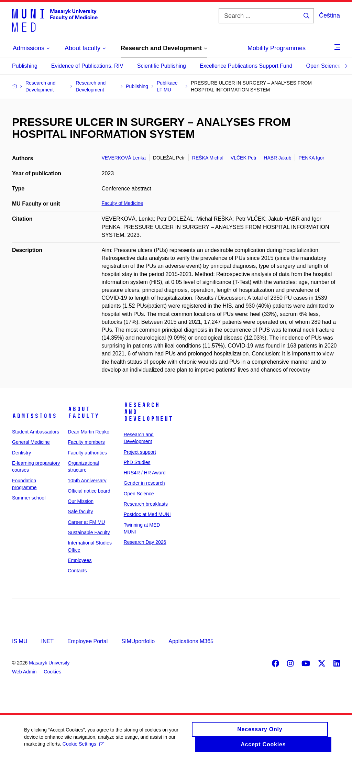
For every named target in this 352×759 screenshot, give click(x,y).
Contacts (77, 570)
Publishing (24, 66)
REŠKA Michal (207, 158)
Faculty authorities (87, 452)
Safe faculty (80, 511)
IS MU (19, 641)
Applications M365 (190, 641)
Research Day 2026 (145, 542)
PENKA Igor (311, 158)
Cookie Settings (83, 747)
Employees (79, 560)
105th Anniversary (87, 480)
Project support (140, 452)
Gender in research (144, 483)
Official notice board (89, 491)
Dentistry (21, 452)
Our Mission (81, 501)
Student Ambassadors (35, 431)
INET (47, 641)
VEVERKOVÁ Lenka (124, 158)
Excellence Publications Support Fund (246, 66)
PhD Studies (137, 462)
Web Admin (24, 671)
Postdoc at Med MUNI (147, 514)
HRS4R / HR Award (145, 472)
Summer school (28, 497)
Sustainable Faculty (89, 532)
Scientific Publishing (161, 66)
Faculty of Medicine (122, 203)
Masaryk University (49, 663)
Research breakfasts (146, 504)
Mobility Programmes (277, 48)
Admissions (34, 416)
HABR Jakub (277, 158)
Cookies (52, 671)
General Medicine (31, 442)
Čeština (329, 15)
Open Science (323, 66)
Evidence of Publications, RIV (87, 66)
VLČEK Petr (243, 158)
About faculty (83, 412)
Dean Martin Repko (88, 431)
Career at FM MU (86, 522)
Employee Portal (87, 641)
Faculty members (86, 442)
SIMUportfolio (138, 641)
